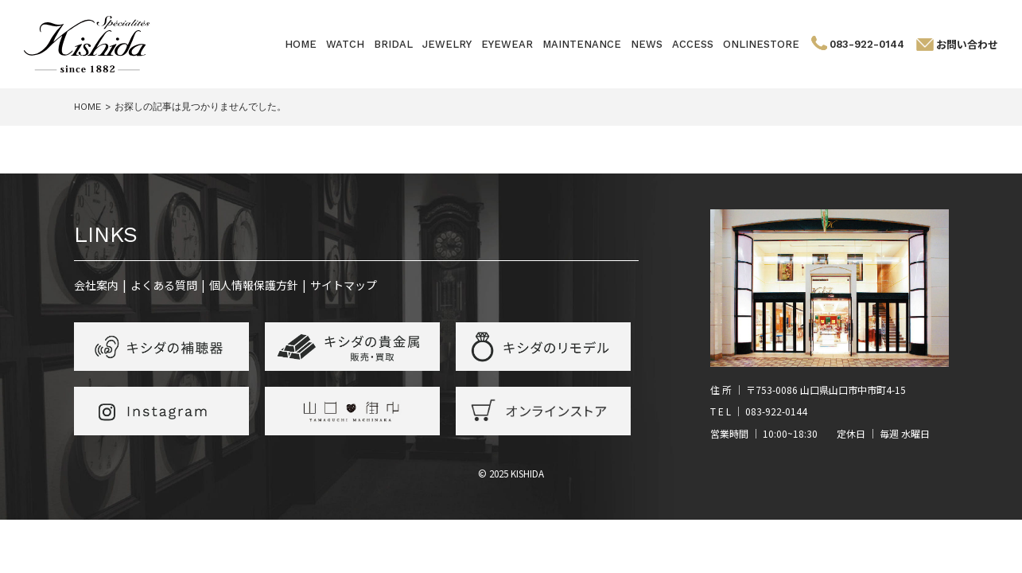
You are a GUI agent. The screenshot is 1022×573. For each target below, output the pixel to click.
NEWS (647, 44)
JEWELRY (447, 44)
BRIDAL (393, 44)
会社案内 (96, 285)
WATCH (345, 44)
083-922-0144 (867, 44)
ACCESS (692, 44)
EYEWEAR (507, 44)
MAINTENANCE (581, 44)
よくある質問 (163, 285)
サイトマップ (343, 285)
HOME (301, 44)
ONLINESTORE (761, 44)
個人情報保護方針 (253, 285)
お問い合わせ (967, 44)
